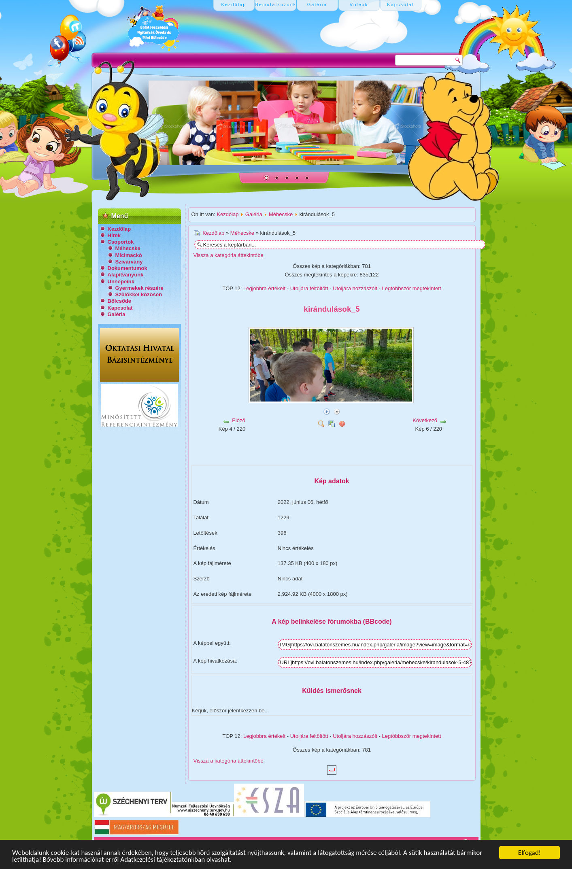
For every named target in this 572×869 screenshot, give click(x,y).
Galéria (116, 314)
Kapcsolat (120, 308)
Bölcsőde (120, 301)
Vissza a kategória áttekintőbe (229, 255)
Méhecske (127, 248)
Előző (238, 420)
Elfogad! (529, 852)
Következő (425, 420)
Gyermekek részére (139, 288)
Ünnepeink (121, 281)
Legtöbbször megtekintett (411, 288)
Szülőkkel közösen (138, 294)
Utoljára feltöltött (309, 288)
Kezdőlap (119, 229)
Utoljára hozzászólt (355, 288)
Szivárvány (129, 262)
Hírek (114, 235)
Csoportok (121, 242)
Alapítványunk (126, 275)
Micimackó (128, 255)
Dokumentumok (127, 268)
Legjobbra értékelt (264, 288)
